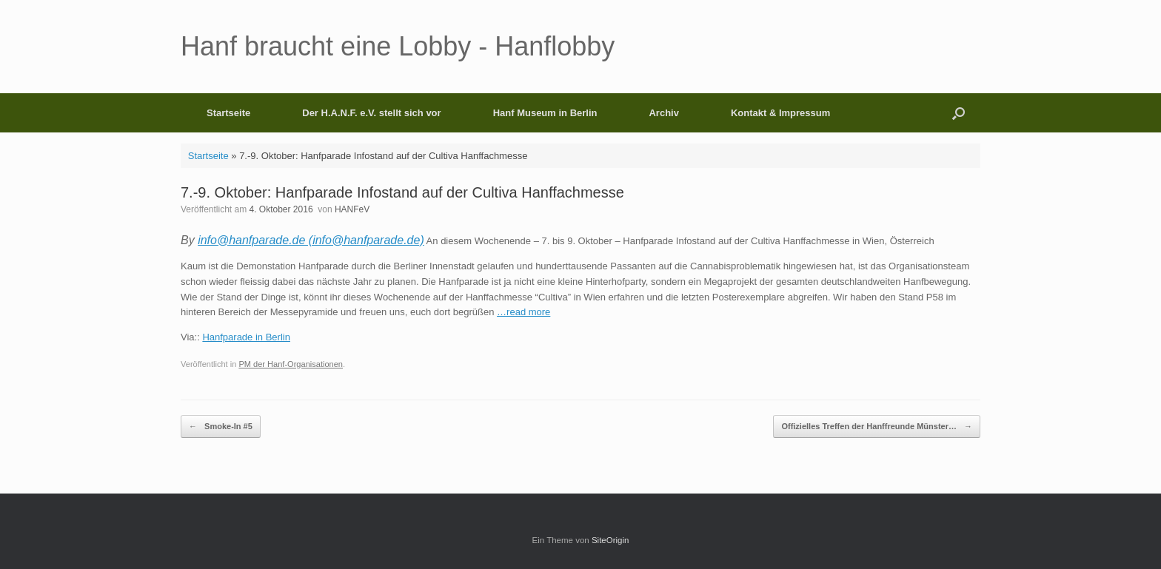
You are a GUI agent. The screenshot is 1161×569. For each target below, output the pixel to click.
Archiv (663, 112)
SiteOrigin (610, 540)
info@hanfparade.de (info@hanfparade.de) (311, 240)
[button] (958, 112)
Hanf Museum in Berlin (545, 112)
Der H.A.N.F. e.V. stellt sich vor (371, 112)
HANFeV (352, 209)
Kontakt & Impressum (780, 112)
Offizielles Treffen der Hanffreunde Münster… (876, 426)
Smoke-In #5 (220, 426)
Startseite (228, 112)
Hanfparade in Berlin (246, 337)
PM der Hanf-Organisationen (290, 364)
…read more (523, 311)
